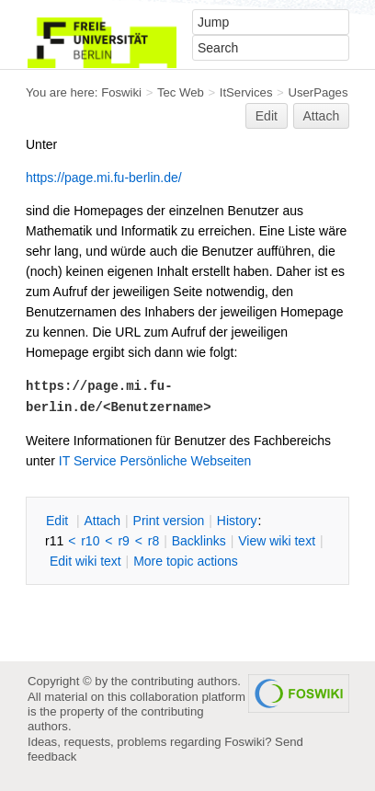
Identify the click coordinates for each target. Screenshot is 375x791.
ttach (102, 520)
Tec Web (180, 92)
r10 (90, 540)
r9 (123, 540)
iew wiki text (276, 540)
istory (237, 520)
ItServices (246, 92)
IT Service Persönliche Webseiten (155, 460)
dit (59, 520)
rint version (169, 520)
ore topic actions (185, 561)
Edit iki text (85, 561)
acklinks (199, 540)
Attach (321, 116)
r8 (153, 540)
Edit (267, 116)
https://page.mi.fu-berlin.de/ (104, 177)
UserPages (317, 92)
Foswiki (121, 92)
